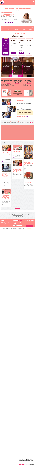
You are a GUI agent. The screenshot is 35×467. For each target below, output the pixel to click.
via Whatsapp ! (20, 220)
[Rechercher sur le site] (17, 225)
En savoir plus (29, 53)
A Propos (15, 222)
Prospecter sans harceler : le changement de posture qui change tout (28, 162)
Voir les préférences (31, 464)
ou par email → (26, 116)
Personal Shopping (21, 2)
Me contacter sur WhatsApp (21, 116)
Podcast (15, 223)
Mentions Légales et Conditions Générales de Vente (10, 228)
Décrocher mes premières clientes (14, 53)
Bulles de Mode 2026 (29, 228)
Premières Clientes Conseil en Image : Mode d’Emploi (17, 152)
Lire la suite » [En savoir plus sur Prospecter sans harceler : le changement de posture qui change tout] (25, 169)
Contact (20, 223)
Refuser (26, 464)
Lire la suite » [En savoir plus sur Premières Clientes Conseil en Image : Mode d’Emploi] (14, 157)
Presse (20, 222)
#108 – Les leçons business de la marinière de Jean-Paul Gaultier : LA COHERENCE (6, 197)
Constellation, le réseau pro (5, 222)
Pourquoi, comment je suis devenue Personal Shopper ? (28, 181)
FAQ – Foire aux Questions (21, 228)
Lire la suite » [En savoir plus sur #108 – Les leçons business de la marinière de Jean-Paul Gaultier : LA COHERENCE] (3, 205)
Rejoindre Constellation (5, 53)
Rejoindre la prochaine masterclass (21, 53)
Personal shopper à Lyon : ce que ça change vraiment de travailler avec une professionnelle (6, 155)
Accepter (21, 464)
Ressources (26, 2)
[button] (33, 458)
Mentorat (16, 2)
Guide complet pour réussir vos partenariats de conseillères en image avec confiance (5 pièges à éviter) (6, 177)
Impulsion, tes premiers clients (5, 223)
